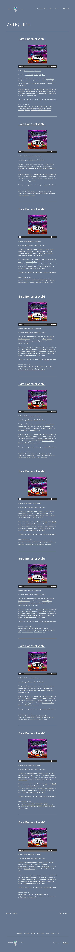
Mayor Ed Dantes (51, 81)
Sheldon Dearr (28, 869)
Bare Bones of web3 (24, 81)
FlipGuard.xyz (42, 603)
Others (44, 81)
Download (38, 71)
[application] (37, 66)
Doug (19, 255)
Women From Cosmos (49, 777)
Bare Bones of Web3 (31, 39)
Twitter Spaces (47, 110)
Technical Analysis (35, 110)
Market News (40, 108)
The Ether (50, 106)
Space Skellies (50, 79)
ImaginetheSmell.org (31, 91)
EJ (36, 108)
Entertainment (39, 804)
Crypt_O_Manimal (50, 515)
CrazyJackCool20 (34, 341)
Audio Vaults (38, 9)
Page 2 (15, 913)
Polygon (45, 106)
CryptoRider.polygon (46, 428)
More (43, 75)
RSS (40, 75)
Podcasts (41, 106)
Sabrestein (21, 168)
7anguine (21, 83)
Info (50, 9)
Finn (46, 89)
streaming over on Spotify (44, 93)
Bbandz (41, 253)
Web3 (43, 369)
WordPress (65, 942)
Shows (57, 9)
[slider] (35, 66)
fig (36, 193)
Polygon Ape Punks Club (31, 253)
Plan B (27, 268)
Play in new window (29, 71)
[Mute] (51, 66)
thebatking (25, 195)
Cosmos (36, 106)
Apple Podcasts (29, 75)
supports (46, 99)
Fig (26, 168)
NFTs (26, 110)
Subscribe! (66, 9)
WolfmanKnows (22, 780)
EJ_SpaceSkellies (36, 83)
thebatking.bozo (31, 168)
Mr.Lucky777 (27, 83)
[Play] (20, 66)
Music (46, 9)
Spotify (36, 75)
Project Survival (46, 266)
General (27, 341)
